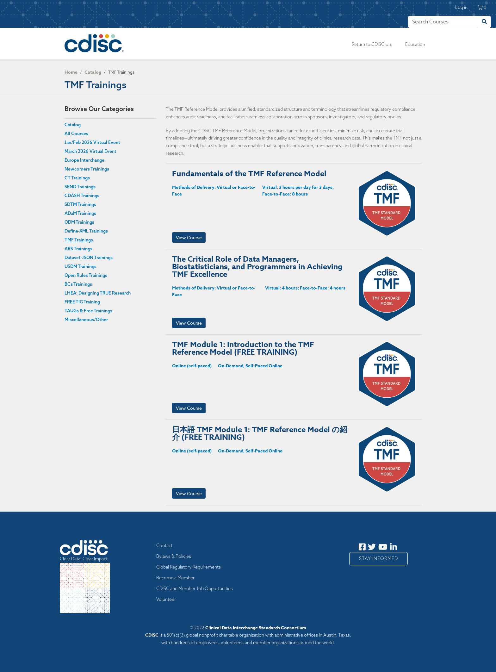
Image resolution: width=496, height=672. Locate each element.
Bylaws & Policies (173, 556)
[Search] (443, 22)
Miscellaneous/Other (86, 319)
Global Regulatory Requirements (188, 567)
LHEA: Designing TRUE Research (98, 293)
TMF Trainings (79, 240)
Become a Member (175, 578)
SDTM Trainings (80, 204)
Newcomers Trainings (87, 169)
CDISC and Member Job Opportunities (194, 588)
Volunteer (166, 599)
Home (71, 72)
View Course (189, 237)
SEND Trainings (80, 187)
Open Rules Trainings (86, 275)
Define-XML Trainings (86, 231)
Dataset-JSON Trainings (89, 257)
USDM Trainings (80, 266)
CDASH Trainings (82, 195)
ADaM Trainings (80, 213)
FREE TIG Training (82, 302)
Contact (164, 545)
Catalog (92, 72)
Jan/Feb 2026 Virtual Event (92, 142)
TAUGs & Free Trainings (88, 311)
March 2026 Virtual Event (90, 151)
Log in (461, 7)
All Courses (76, 133)
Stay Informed (378, 558)
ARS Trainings (78, 249)
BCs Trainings (78, 284)
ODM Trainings (79, 222)
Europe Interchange (84, 160)
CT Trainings (77, 178)
